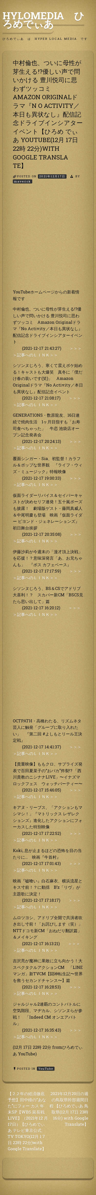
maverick (22, 181)
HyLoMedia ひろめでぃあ (43, 19)
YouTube (45, 1068)
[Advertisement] (48, 241)
